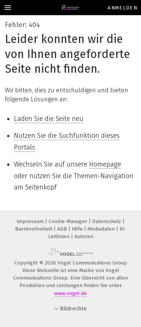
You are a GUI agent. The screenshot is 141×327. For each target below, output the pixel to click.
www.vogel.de (70, 293)
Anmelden (122, 8)
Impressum (31, 221)
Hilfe (78, 229)
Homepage (105, 164)
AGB (62, 229)
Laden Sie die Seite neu (48, 119)
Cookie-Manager (69, 221)
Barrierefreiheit (34, 229)
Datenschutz (107, 221)
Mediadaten (102, 229)
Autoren (83, 236)
